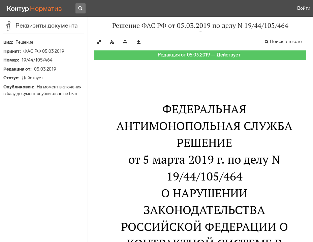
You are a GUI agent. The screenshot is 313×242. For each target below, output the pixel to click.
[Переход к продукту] (34, 8)
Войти (303, 8)
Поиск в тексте (286, 41)
